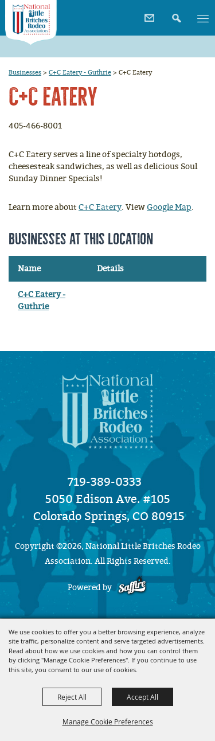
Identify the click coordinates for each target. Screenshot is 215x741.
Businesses (25, 72)
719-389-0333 (105, 482)
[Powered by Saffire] (132, 587)
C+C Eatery (100, 207)
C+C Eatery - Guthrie (80, 72)
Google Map (169, 207)
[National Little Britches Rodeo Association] (31, 22)
